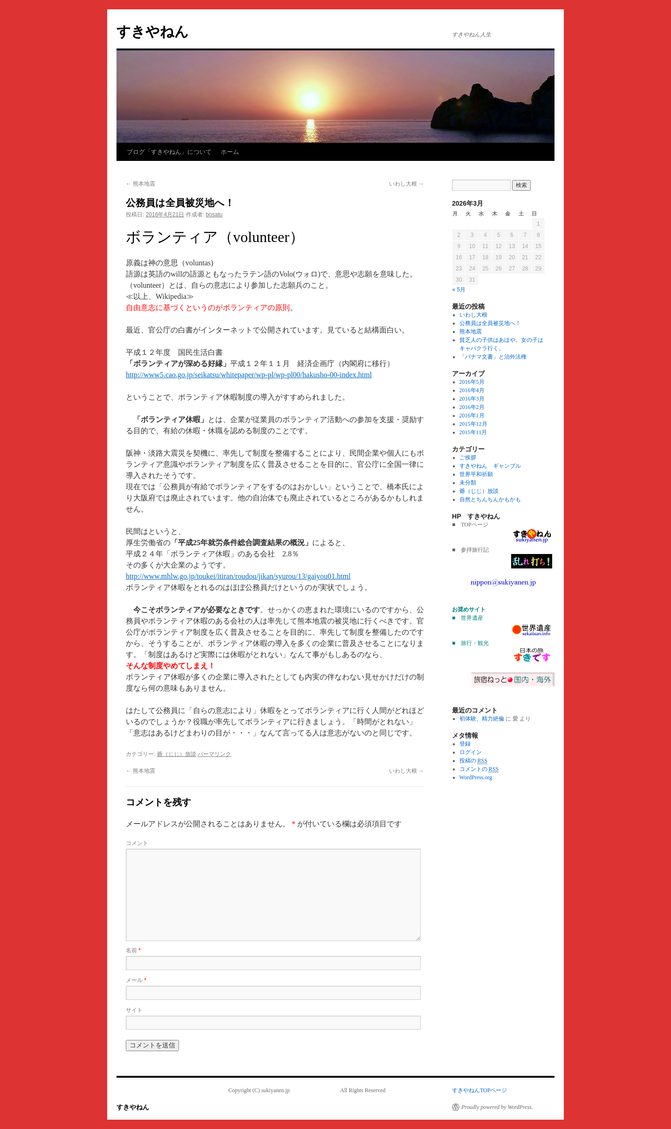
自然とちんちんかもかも (490, 499)
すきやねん (152, 31)
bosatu (213, 214)
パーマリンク (214, 754)
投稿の (473, 760)
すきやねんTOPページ (479, 1090)
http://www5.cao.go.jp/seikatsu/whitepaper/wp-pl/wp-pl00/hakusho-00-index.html (249, 375)
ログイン (470, 752)
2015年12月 (473, 424)
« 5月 (459, 289)
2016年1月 (472, 415)
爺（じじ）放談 (176, 754)
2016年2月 (472, 407)
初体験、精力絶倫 (481, 718)
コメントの (479, 769)
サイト (134, 1010)
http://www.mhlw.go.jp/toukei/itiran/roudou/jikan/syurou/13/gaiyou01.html (238, 576)
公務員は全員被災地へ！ (490, 323)
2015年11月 (473, 432)
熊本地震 (140, 183)
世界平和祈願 (476, 474)
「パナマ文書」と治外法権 (493, 356)
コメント (137, 843)
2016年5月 (472, 382)
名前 (133, 950)
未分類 (467, 482)
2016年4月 (472, 390)
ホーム (230, 151)
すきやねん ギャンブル (490, 466)
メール (136, 980)
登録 (465, 744)
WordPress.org (475, 777)
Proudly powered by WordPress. (497, 1107)
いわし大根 (406, 183)
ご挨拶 (467, 457)
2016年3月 (472, 398)
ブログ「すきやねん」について (169, 151)
